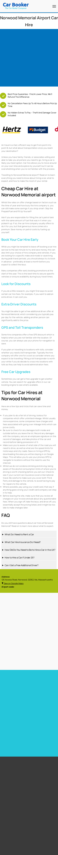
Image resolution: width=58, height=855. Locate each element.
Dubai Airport (10, 809)
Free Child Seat (11, 778)
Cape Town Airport (12, 793)
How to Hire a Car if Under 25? (19, 557)
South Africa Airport (13, 824)
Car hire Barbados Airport (41, 688)
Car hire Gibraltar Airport (40, 700)
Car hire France (9, 718)
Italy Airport (10, 836)
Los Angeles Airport (13, 805)
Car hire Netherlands (39, 726)
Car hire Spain (8, 722)
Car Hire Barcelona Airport (41, 692)
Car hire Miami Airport (12, 688)
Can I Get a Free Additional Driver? (21, 565)
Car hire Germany (37, 718)
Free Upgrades (11, 774)
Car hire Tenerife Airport (40, 696)
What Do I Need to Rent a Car (19, 534)
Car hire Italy (7, 730)
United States (10, 820)
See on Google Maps (13, 583)
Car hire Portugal (9, 726)
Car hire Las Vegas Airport (14, 704)
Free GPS (8, 770)
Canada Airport (11, 832)
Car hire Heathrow (10, 700)
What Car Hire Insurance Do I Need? (23, 542)
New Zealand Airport (13, 828)
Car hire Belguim (37, 722)
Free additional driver (13, 766)
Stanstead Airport (12, 801)
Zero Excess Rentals (13, 782)
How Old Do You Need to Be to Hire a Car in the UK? (30, 549)
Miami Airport (10, 797)
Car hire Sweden (37, 730)
